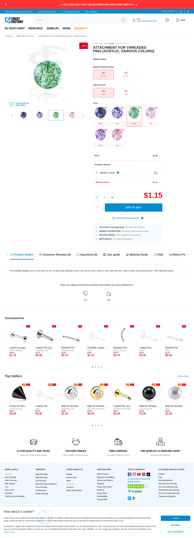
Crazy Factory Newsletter (15, 496)
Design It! (81, 28)
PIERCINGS (35, 28)
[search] (76, 20)
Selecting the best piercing (168, 490)
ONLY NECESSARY (175, 532)
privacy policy (9, 532)
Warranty (100, 484)
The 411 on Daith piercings (169, 493)
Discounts (9, 493)
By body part (15, 28)
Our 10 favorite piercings (168, 487)
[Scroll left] (187, 254)
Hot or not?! (9, 490)
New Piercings (10, 477)
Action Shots (102, 493)
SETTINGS (175, 525)
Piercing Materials (165, 480)
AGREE (175, 518)
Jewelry (52, 28)
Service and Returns (105, 480)
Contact (161, 474)
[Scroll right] (7, 254)
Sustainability (102, 496)
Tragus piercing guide (166, 496)
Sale (6, 487)
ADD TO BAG (134, 207)
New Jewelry (10, 484)
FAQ (160, 477)
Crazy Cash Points (104, 487)
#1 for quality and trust (70, 12)
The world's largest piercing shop (19, 12)
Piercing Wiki (102, 500)
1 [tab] (92, 367)
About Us (100, 490)
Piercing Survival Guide (167, 484)
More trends (183, 376)
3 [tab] (98, 367)
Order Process (102, 474)
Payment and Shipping (106, 477)
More (67, 28)
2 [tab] (95, 367)
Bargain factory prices (47, 12)
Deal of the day (11, 480)
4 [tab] (101, 367)
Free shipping (91, 12)
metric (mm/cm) (168, 11)
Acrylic (111, 43)
